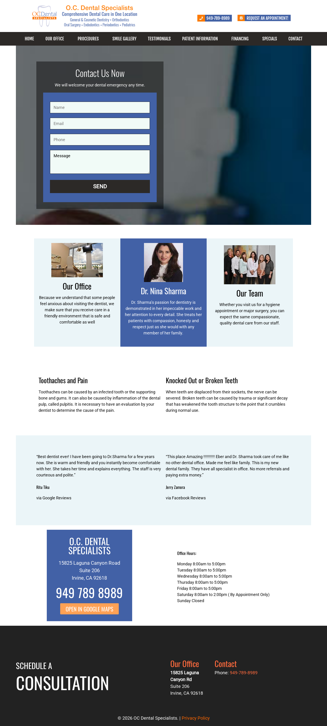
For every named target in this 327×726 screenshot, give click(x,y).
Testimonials (159, 39)
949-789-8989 (218, 18)
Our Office (54, 39)
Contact (295, 39)
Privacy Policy (196, 718)
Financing (240, 39)
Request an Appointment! (267, 18)
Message (100, 162)
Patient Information (200, 39)
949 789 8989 (89, 592)
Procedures (88, 39)
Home (29, 39)
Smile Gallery (124, 39)
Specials (269, 39)
